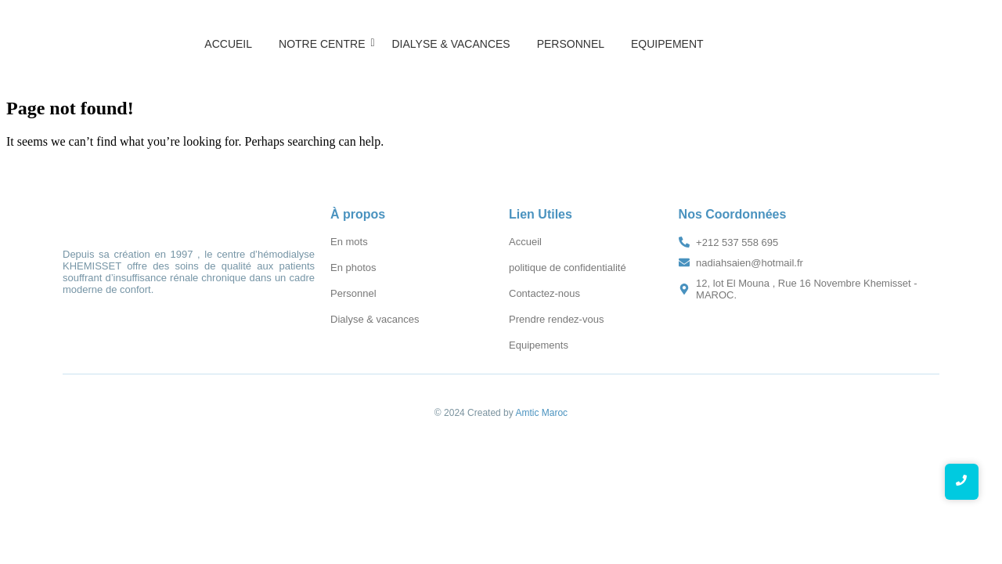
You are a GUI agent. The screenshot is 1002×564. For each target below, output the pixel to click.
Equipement (667, 44)
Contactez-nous (544, 293)
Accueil (228, 44)
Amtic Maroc (541, 412)
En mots (349, 242)
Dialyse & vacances (450, 44)
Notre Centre (324, 44)
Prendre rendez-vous (556, 319)
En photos (353, 267)
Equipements (538, 345)
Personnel (570, 44)
